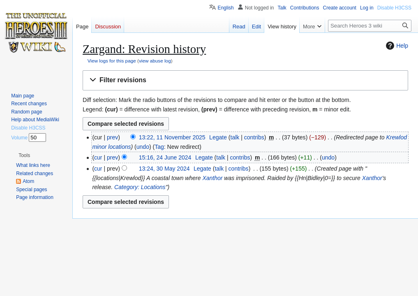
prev (112, 137)
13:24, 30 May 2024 (164, 168)
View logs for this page (112, 60)
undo (142, 146)
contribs (254, 137)
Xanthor (212, 178)
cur (98, 157)
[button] (245, 80)
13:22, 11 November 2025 (172, 137)
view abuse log (155, 60)
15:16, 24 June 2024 (165, 157)
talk (235, 137)
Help (396, 46)
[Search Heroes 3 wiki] (369, 26)
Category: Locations (140, 187)
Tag (159, 146)
